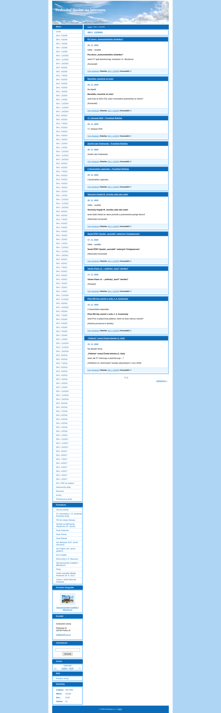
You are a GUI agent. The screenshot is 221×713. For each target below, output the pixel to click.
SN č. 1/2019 (61, 387)
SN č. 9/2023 (61, 163)
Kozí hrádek (61, 555)
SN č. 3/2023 (61, 187)
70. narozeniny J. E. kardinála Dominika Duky (69, 515)
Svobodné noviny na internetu (80, 10)
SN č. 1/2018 (61, 435)
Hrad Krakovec (62, 530)
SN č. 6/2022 (61, 223)
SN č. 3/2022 (61, 235)
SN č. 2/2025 (61, 95)
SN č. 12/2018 (62, 391)
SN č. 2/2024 (61, 143)
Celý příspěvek (93, 71)
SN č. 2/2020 (61, 335)
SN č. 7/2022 (61, 219)
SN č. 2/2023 (61, 191)
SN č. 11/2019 (62, 347)
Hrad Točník (61, 534)
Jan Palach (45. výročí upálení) (66, 549)
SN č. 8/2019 (61, 359)
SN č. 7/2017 (61, 459)
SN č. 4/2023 (61, 183)
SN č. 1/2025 (61, 99)
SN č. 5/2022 (61, 227)
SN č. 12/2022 (62, 199)
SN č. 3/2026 (61, 43)
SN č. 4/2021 (61, 279)
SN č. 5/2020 (61, 323)
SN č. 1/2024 (61, 147)
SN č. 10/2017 (62, 447)
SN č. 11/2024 (62, 107)
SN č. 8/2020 (61, 303)
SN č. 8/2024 (61, 119)
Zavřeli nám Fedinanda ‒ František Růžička (107, 143)
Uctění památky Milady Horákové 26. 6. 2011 (66, 574)
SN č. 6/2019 (61, 367)
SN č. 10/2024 (62, 111)
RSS (120, 709)
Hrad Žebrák (61, 538)
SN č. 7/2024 (61, 123)
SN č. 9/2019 (61, 355)
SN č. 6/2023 (61, 175)
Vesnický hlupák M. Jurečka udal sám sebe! (107, 194)
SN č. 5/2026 (61, 35)
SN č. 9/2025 (61, 67)
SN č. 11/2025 (62, 59)
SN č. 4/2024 (61, 135)
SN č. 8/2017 (61, 455)
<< (55, 668)
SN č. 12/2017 (62, 439)
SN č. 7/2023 (61, 171)
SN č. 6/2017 (61, 463)
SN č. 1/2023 (61, 195)
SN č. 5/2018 (61, 419)
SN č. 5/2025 (61, 83)
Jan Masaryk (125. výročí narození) (67, 543)
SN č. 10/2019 (62, 351)
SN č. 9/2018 (61, 403)
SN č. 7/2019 (61, 363)
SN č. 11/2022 (62, 203)
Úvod (89, 27)
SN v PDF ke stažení (65, 483)
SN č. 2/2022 (61, 239)
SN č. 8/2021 (61, 263)
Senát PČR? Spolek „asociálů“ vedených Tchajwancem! (113, 234)
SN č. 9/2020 (61, 311)
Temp (58, 569)
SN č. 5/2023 (61, 179)
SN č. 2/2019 (61, 383)
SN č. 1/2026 (61, 51)
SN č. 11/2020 (113, 71)
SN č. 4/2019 (61, 375)
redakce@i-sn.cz (63, 635)
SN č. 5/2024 (61, 131)
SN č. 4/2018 (61, 423)
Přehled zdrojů (62, 678)
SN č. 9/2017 (61, 451)
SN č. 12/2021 (62, 247)
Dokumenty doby (63, 487)
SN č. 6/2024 (61, 127)
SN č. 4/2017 (61, 471)
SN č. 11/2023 (62, 155)
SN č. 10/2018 (62, 399)
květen (65, 668)
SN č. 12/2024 (62, 103)
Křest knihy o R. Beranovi (67, 559)
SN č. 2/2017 (61, 479)
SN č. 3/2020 (61, 331)
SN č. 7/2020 (61, 315)
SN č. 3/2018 (61, 427)
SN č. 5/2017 (61, 467)
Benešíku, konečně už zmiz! (100, 79)
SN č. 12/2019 (62, 343)
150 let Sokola (62, 510)
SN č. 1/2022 (61, 243)
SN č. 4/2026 (61, 39)
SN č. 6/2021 (61, 271)
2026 (71, 668)
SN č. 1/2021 (61, 291)
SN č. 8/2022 (61, 215)
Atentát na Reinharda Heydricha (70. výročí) (65, 525)
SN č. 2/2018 (61, 431)
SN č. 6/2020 (61, 319)
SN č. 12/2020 (62, 295)
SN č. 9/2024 (61, 115)
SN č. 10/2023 (62, 159)
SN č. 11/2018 (62, 395)
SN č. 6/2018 (61, 415)
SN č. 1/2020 (61, 339)
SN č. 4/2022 (61, 231)
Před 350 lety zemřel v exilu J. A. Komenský (107, 299)
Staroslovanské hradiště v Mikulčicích (67, 564)
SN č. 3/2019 (61, 379)
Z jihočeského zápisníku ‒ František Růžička (108, 169)
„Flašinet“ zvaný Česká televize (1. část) (106, 338)
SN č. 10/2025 (62, 63)
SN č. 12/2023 (62, 151)
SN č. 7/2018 (61, 411)
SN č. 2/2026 (61, 47)
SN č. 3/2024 (61, 139)
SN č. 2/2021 (61, 287)
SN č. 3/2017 (61, 475)
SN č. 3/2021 (61, 283)
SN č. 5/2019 (61, 371)
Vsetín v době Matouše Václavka (66, 580)
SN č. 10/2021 (62, 255)
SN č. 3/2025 (61, 91)
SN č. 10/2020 (62, 307)
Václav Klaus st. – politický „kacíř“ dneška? (107, 268)
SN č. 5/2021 (61, 275)
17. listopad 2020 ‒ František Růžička (104, 118)
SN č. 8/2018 (61, 407)
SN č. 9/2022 (61, 211)
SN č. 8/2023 (61, 167)
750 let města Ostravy (65, 520)
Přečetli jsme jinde (64, 499)
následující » (161, 381)
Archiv (59, 495)
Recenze (60, 491)
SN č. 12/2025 (62, 55)
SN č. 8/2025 (61, 71)
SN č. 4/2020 (61, 327)
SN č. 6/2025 (61, 79)
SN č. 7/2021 (61, 267)
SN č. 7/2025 (61, 75)
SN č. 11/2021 (62, 251)
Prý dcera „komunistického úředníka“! (105, 39)
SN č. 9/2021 (61, 259)
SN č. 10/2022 (62, 207)
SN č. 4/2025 (61, 87)
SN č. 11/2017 (62, 443)
